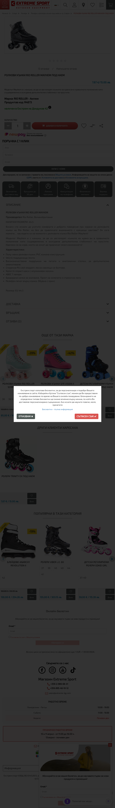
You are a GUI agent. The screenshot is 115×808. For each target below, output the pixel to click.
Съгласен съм (86, 416)
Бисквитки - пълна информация (57, 409)
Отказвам (26, 416)
